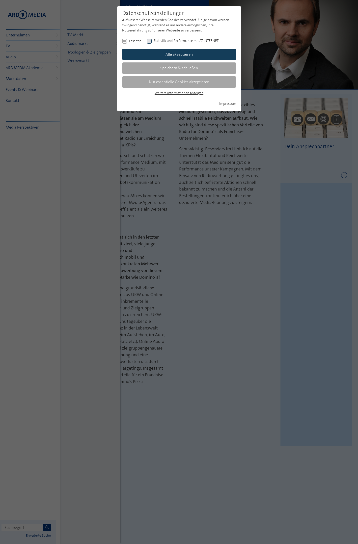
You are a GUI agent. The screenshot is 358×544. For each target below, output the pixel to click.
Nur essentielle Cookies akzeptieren (179, 81)
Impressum (227, 103)
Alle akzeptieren (179, 54)
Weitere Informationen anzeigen (179, 93)
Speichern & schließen (179, 68)
